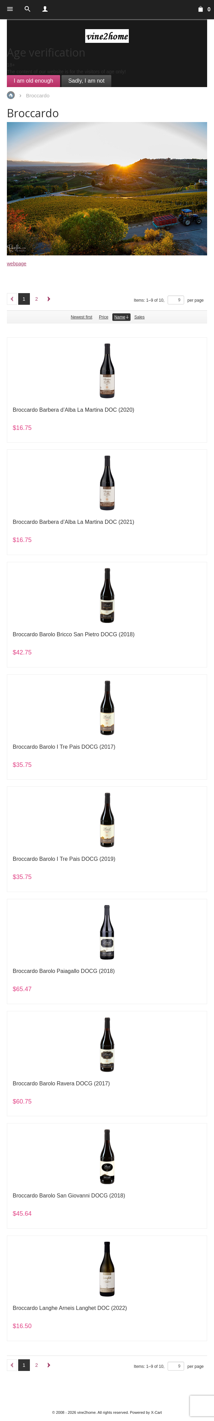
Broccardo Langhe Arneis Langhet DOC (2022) (70, 1308)
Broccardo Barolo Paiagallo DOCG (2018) (64, 971)
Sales (139, 317)
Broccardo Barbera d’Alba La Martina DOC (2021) (73, 522)
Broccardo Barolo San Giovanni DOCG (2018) (69, 1196)
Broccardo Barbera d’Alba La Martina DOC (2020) (73, 410)
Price (103, 317)
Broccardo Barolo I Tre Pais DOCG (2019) (64, 859)
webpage (16, 263)
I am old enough (33, 81)
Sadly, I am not (86, 81)
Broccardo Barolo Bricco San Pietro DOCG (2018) (74, 634)
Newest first (81, 317)
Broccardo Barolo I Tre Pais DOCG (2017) (64, 747)
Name (121, 317)
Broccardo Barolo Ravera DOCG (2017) (61, 1083)
